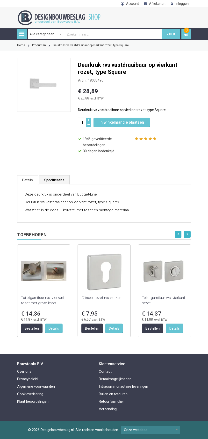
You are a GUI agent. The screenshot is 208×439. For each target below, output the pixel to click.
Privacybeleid (27, 379)
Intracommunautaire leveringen (123, 386)
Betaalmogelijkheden (115, 379)
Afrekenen (157, 4)
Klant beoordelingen (33, 401)
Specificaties (54, 180)
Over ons (24, 371)
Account (132, 4)
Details (27, 180)
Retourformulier (111, 401)
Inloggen (182, 4)
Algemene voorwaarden (36, 386)
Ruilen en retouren (113, 394)
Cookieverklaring (30, 394)
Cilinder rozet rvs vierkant (101, 297)
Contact (105, 371)
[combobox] (95, 34)
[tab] (27, 179)
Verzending (108, 409)
